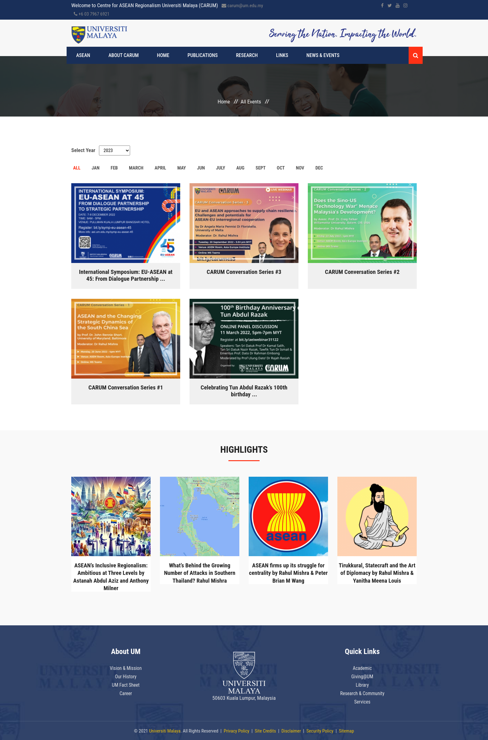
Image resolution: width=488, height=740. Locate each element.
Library (362, 684)
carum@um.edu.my (242, 5)
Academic (362, 668)
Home (154, 55)
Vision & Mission (125, 668)
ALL (76, 168)
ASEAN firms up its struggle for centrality (288, 572)
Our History (126, 676)
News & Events (290, 55)
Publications (188, 55)
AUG (240, 168)
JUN (201, 168)
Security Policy (319, 730)
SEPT (260, 168)
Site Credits (265, 730)
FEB (114, 168)
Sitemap (346, 730)
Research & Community (362, 692)
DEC (319, 168)
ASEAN (86, 55)
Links (256, 55)
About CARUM (121, 55)
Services (362, 700)
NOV (300, 168)
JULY (220, 168)
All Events (251, 101)
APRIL (160, 168)
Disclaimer (291, 730)
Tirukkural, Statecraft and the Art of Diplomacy (377, 572)
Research (226, 55)
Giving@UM (362, 676)
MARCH (136, 168)
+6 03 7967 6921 (92, 14)
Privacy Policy (236, 730)
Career (126, 692)
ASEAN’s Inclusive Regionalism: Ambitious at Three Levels (111, 576)
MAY (181, 168)
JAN (95, 168)
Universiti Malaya (165, 730)
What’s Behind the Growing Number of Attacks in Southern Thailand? (199, 572)
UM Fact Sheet (125, 684)
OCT (281, 168)
